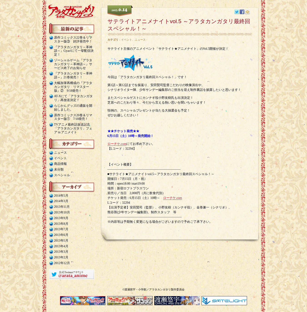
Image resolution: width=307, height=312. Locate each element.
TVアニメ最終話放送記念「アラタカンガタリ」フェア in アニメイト (73, 128)
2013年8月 (61, 223)
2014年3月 (61, 201)
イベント (60, 158)
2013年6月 (61, 235)
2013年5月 (61, 240)
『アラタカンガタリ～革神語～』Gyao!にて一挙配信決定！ (74, 51)
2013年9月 (61, 218)
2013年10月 (62, 212)
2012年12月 (62, 263)
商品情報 (60, 164)
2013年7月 (61, 229)
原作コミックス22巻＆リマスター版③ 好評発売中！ (73, 39)
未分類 (59, 169)
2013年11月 (62, 206)
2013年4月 (61, 246)
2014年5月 (61, 195)
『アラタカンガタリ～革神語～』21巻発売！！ (73, 75)
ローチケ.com (117, 144)
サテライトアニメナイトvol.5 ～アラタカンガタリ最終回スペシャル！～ (178, 25)
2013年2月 (61, 257)
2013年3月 (61, 251)
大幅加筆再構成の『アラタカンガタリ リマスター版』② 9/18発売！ (73, 86)
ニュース (60, 152)
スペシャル (62, 175)
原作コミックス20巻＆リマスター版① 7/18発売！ (73, 117)
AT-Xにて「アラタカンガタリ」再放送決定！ (73, 98)
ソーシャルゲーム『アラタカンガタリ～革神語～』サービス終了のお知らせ (73, 64)
